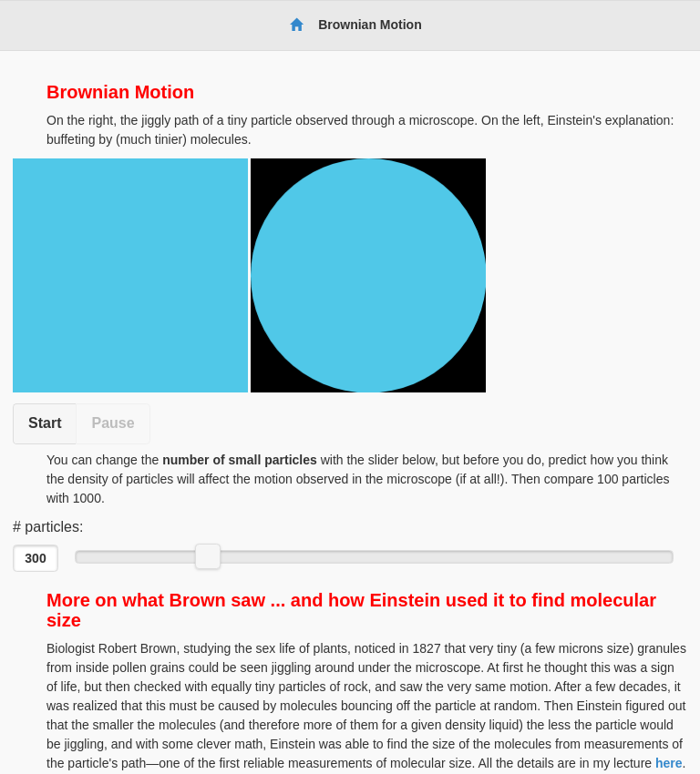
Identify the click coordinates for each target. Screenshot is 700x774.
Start (44, 423)
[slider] (208, 556)
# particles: (48, 527)
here (669, 763)
